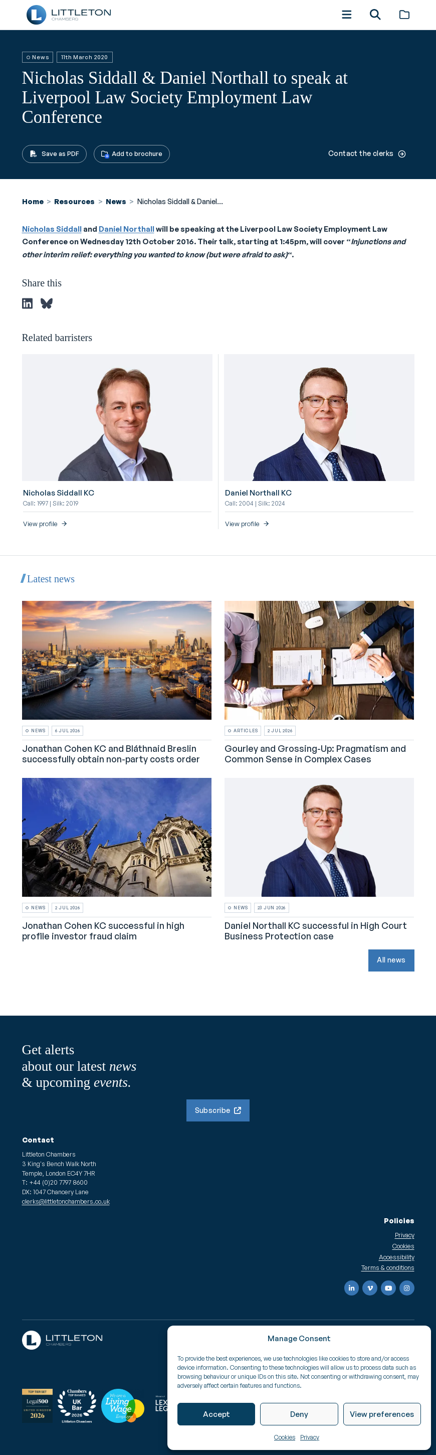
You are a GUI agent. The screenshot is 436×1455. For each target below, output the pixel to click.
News (116, 201)
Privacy (309, 1437)
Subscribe (218, 1110)
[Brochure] (403, 15)
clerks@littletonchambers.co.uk (66, 1201)
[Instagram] (406, 1288)
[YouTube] (388, 1288)
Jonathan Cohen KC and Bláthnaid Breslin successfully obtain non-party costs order (111, 753)
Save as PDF (54, 153)
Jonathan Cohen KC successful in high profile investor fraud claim (103, 930)
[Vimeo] (369, 1288)
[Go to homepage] (69, 15)
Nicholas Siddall (52, 229)
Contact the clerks (367, 153)
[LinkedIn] (351, 1288)
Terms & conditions (387, 1267)
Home (33, 201)
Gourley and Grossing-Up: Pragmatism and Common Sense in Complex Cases (315, 753)
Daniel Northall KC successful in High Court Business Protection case (316, 930)
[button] (345, 15)
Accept (216, 1414)
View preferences (382, 1414)
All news (391, 959)
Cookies (284, 1437)
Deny (299, 1414)
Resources (74, 201)
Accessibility (396, 1257)
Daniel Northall (126, 229)
